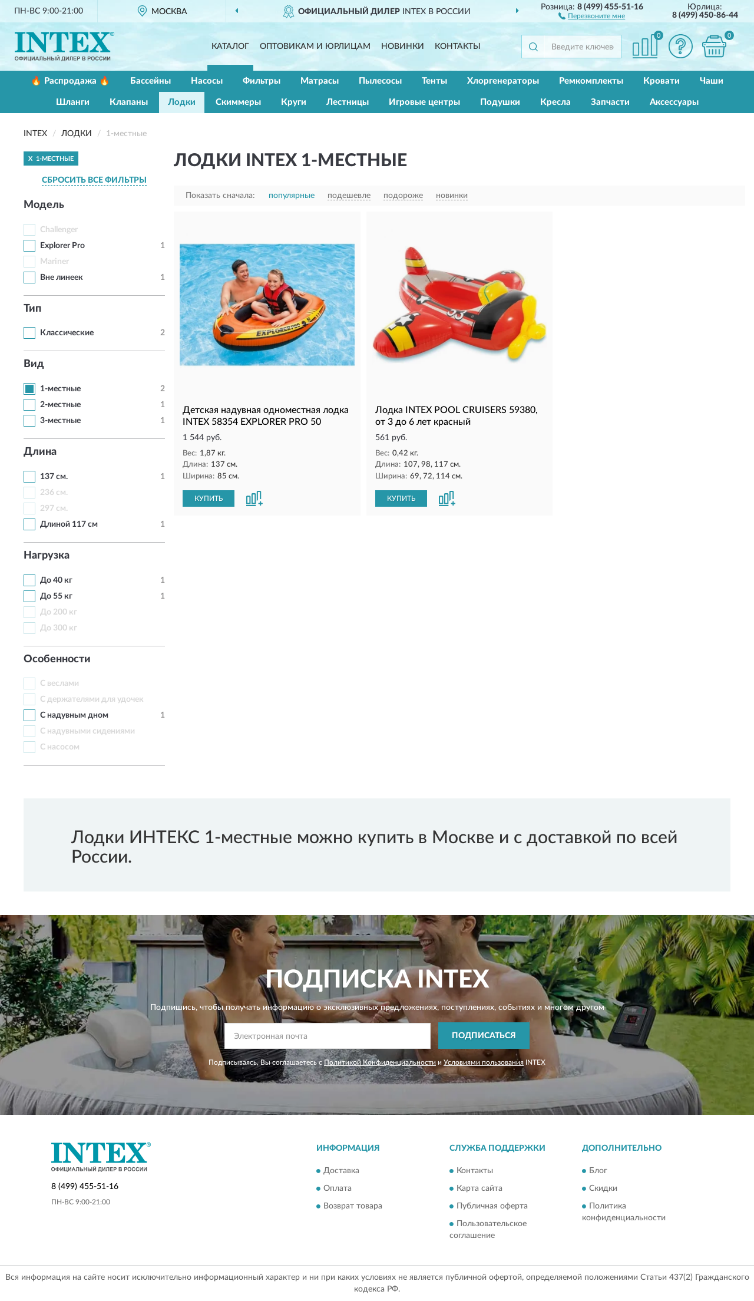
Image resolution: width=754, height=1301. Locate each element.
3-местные (60, 421)
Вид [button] (34, 364)
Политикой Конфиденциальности (380, 1062)
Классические (67, 333)
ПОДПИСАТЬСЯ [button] (484, 1036)
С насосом (60, 747)
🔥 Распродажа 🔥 (70, 81)
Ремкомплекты (591, 81)
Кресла (555, 102)
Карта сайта (479, 1189)
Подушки (500, 102)
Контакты (458, 46)
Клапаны (129, 102)
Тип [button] (32, 308)
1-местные (60, 389)
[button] (591, 15)
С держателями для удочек (92, 699)
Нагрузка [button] (47, 555)
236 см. (54, 492)
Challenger (59, 230)
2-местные (60, 405)
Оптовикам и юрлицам (315, 46)
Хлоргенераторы (503, 81)
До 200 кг (58, 612)
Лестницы (347, 102)
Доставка (341, 1171)
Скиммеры (238, 102)
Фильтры (261, 81)
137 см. (54, 477)
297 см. (54, 508)
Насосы (207, 81)
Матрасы (319, 81)
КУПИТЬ (208, 498)
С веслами (59, 683)
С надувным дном (74, 715)
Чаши (711, 81)
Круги (293, 102)
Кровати (661, 81)
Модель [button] (44, 205)
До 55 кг (56, 596)
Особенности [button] (57, 659)
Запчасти (610, 102)
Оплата (337, 1189)
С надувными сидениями (87, 731)
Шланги (73, 102)
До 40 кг (56, 580)
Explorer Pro (62, 246)
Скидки (603, 1189)
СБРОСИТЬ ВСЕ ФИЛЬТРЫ (94, 180)
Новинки (402, 46)
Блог (598, 1171)
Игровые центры (424, 102)
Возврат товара (352, 1207)
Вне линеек (61, 277)
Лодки (182, 102)
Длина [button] (40, 452)
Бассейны (150, 81)
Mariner (54, 261)
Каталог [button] (230, 46)
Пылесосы (380, 81)
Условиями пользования (484, 1062)
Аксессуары (674, 102)
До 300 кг (58, 628)
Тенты (434, 81)
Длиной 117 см (69, 524)
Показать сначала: (220, 195)
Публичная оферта (492, 1207)
